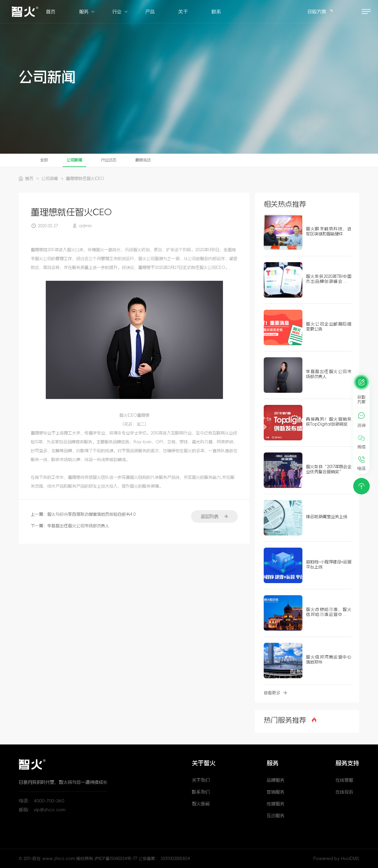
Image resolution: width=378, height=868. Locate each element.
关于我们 (201, 780)
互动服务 (275, 815)
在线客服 (344, 780)
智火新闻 (201, 804)
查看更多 (275, 693)
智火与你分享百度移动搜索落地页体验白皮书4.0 (91, 514)
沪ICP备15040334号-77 (116, 858)
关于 (183, 11)
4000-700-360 (49, 801)
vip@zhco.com (50, 809)
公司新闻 (75, 160)
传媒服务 (275, 804)
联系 (216, 11)
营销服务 (275, 792)
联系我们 (201, 792)
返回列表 (214, 516)
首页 (51, 11)
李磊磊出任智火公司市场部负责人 (78, 526)
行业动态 (111, 160)
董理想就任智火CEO (85, 178)
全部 (44, 160)
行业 (117, 11)
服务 (84, 11)
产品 (150, 11)
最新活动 (146, 160)
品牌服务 (275, 780)
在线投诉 (344, 792)
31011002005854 (175, 858)
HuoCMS (350, 858)
